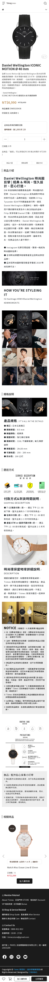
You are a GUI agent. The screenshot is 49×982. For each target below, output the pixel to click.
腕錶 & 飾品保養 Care (10, 918)
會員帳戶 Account (37, 900)
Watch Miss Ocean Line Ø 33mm (22, 867)
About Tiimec (8, 900)
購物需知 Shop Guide (11, 914)
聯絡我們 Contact (28, 918)
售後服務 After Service (30, 914)
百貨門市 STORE (22, 900)
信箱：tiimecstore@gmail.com (15, 937)
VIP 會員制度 (7, 904)
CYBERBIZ (33, 972)
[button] (45, 856)
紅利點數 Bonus (20, 904)
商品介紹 (9, 163)
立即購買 (39, 978)
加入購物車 (22, 978)
